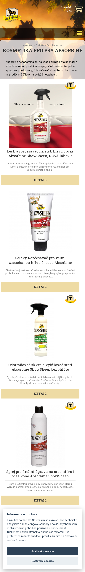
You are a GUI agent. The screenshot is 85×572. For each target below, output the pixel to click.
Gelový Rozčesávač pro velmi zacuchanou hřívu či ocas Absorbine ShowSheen (40, 262)
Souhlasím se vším (42, 551)
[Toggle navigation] (79, 33)
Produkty (40, 45)
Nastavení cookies (42, 560)
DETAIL (40, 180)
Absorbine (28, 45)
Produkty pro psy (54, 45)
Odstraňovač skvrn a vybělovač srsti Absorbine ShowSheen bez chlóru (40, 367)
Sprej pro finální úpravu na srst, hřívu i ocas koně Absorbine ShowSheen (40, 473)
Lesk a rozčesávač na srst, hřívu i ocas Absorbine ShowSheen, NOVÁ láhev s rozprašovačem (40, 156)
